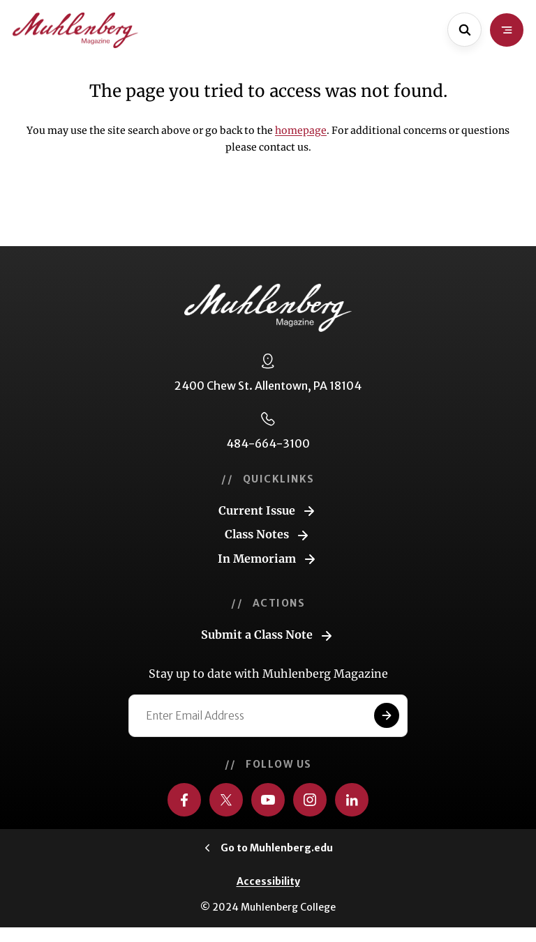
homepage (301, 130)
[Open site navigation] (506, 30)
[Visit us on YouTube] (268, 799)
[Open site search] (464, 30)
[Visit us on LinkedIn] (351, 799)
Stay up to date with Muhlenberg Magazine (268, 674)
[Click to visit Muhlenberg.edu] (268, 848)
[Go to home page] (75, 30)
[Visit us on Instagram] (310, 799)
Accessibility (268, 881)
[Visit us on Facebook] (184, 799)
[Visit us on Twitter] (226, 799)
